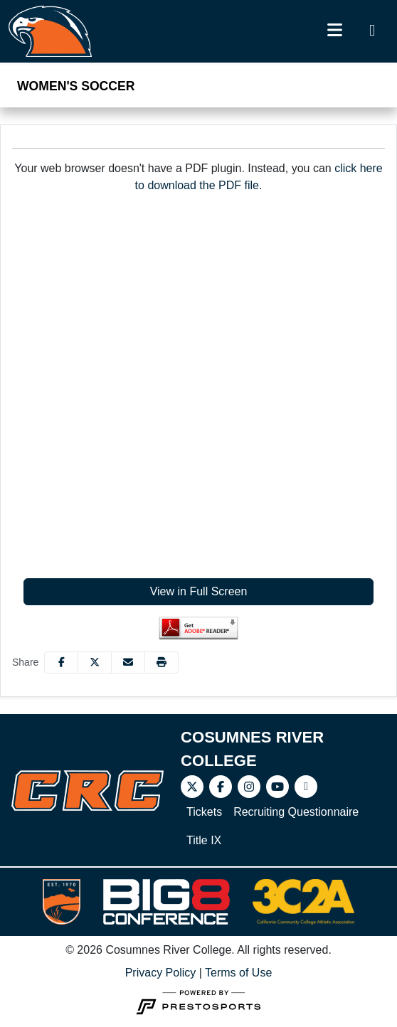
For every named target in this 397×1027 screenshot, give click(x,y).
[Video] (306, 786)
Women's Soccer (75, 86)
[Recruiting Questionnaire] (296, 812)
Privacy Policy (160, 973)
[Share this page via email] (128, 662)
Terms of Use (238, 973)
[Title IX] (204, 840)
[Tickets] (204, 812)
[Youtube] (277, 786)
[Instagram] (249, 786)
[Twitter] (192, 786)
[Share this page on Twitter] (95, 662)
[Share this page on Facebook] (61, 662)
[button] (161, 662)
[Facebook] (220, 786)
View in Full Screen (199, 591)
